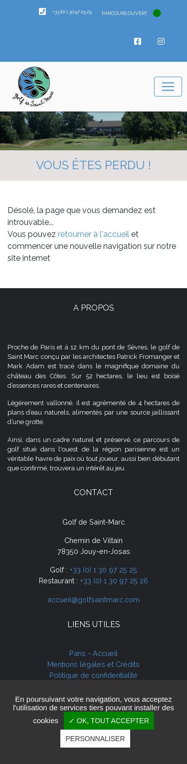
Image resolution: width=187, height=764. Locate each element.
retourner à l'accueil (93, 234)
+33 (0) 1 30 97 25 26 (114, 580)
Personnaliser (95, 739)
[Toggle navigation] (168, 87)
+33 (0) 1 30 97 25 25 (103, 569)
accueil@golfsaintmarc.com (93, 599)
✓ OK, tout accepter (109, 721)
